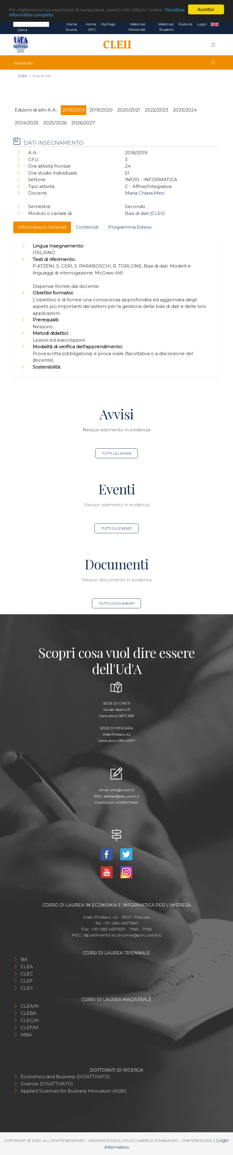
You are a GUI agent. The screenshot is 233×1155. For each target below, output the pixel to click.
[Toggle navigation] (213, 45)
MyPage (108, 24)
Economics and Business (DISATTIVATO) (65, 1076)
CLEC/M (30, 1020)
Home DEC (91, 27)
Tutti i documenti (116, 603)
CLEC (27, 974)
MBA (26, 1035)
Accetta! (206, 9)
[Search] (31, 24)
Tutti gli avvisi (116, 453)
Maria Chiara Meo (144, 193)
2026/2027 (83, 123)
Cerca (22, 30)
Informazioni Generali (42, 227)
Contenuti (87, 227)
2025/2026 (55, 123)
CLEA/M (30, 1006)
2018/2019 (73, 110)
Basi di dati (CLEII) (145, 213)
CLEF (27, 981)
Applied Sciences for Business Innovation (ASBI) (74, 1091)
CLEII (22, 76)
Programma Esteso (130, 227)
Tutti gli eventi (116, 528)
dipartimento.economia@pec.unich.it (122, 935)
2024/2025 (27, 123)
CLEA (27, 966)
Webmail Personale (136, 27)
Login (202, 24)
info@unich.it (122, 790)
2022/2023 (156, 110)
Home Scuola (71, 27)
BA (24, 959)
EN (214, 24)
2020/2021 (128, 110)
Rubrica (185, 24)
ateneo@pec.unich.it (121, 796)
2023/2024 (185, 110)
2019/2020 (101, 110)
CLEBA (29, 1013)
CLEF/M (29, 1027)
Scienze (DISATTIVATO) (47, 1084)
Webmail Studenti (166, 27)
